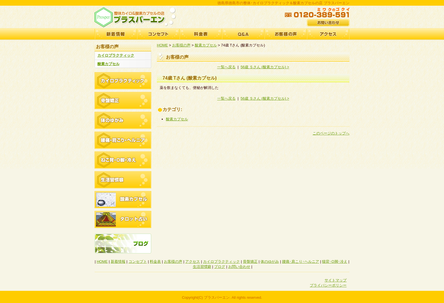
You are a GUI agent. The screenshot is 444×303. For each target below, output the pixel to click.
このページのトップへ (331, 133)
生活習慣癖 (202, 266)
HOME (162, 45)
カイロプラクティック (115, 55)
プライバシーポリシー (328, 285)
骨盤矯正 (250, 261)
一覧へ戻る (226, 67)
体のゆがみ (270, 261)
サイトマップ (336, 280)
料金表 (201, 34)
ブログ (219, 266)
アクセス (328, 34)
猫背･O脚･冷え (334, 261)
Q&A (243, 34)
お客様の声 (285, 34)
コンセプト (158, 34)
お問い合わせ (239, 266)
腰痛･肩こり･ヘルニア (300, 261)
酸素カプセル (108, 64)
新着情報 (116, 34)
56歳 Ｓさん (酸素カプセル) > (265, 67)
